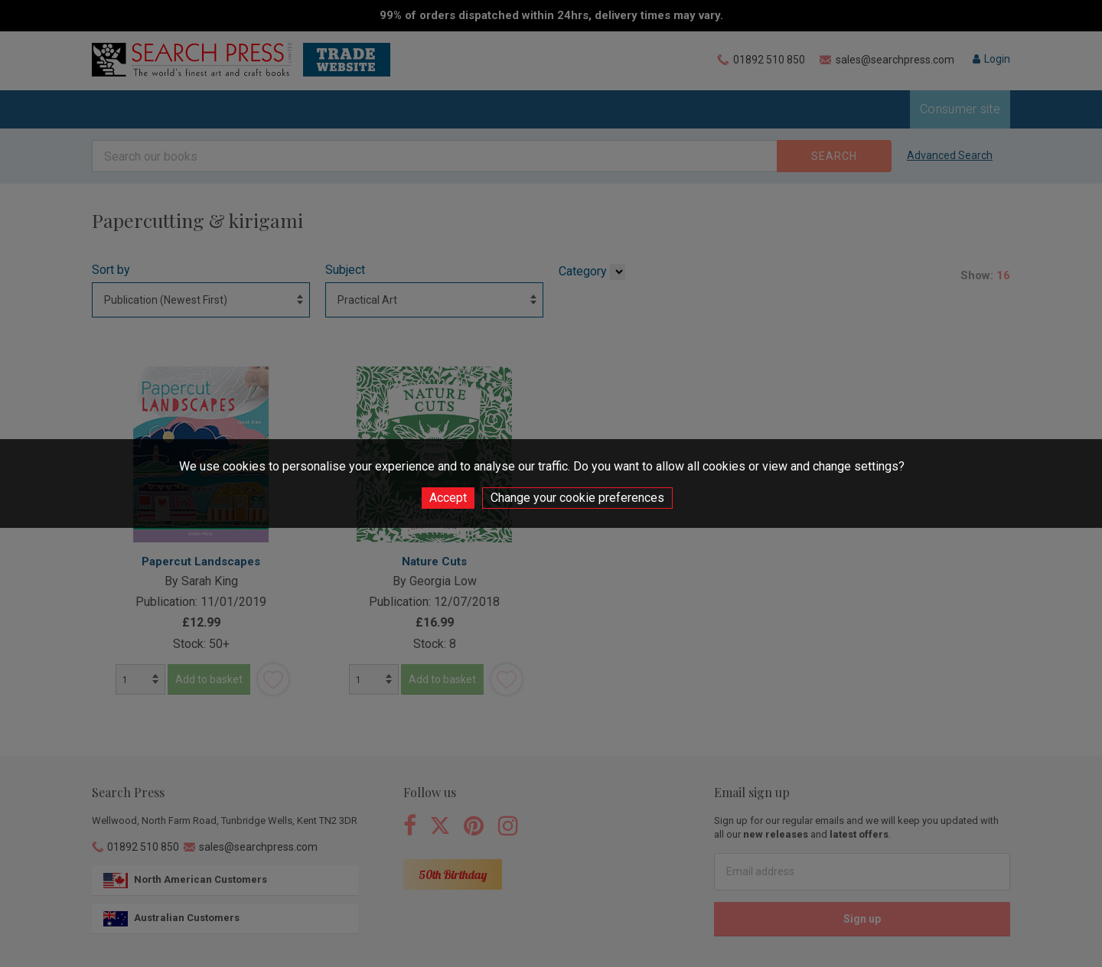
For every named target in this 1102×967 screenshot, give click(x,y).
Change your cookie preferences (577, 497)
